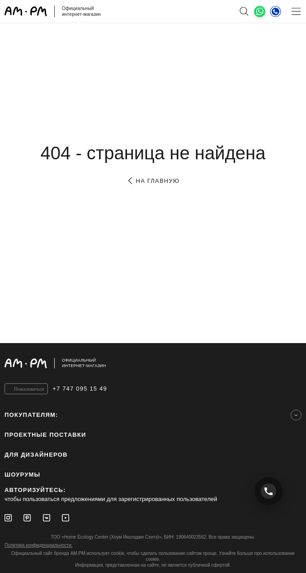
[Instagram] (8, 517)
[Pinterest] (27, 517)
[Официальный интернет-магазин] (153, 363)
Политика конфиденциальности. (38, 545)
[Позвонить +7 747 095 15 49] (268, 491)
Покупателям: (31, 414)
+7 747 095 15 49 (79, 388)
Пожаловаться (29, 389)
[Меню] (296, 11)
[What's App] (259, 11)
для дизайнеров (36, 454)
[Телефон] (275, 11)
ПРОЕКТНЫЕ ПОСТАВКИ (45, 434)
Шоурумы (22, 474)
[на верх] (292, 363)
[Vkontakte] (46, 517)
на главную (153, 180)
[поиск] (244, 11)
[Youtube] (65, 517)
